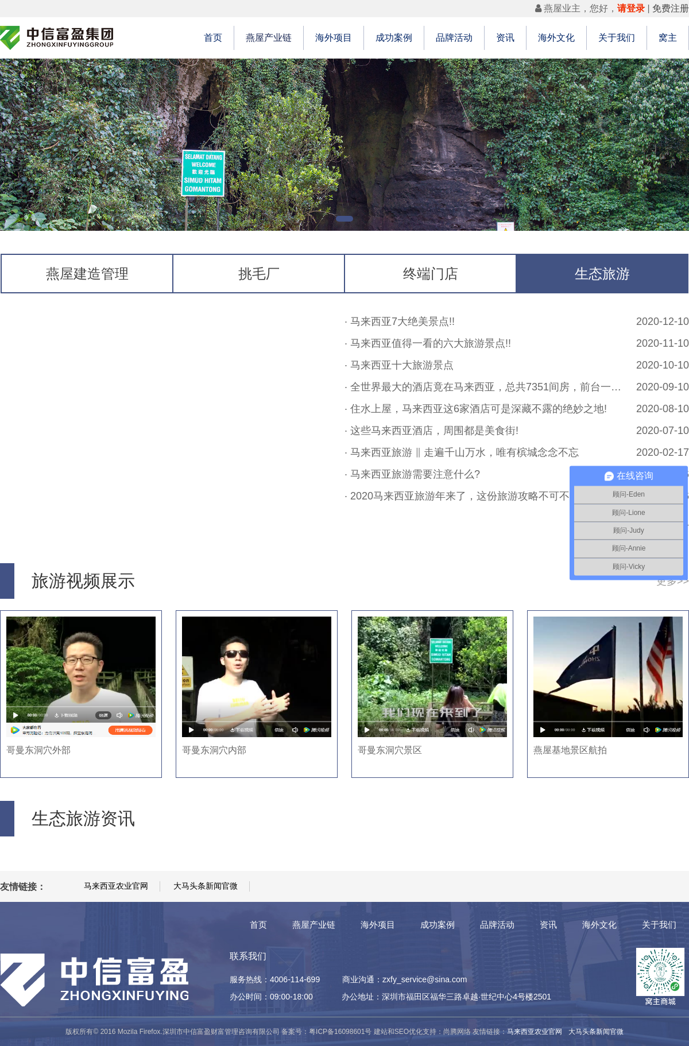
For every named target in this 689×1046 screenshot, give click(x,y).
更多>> (672, 581)
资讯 (505, 37)
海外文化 (556, 37)
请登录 (631, 8)
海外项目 (333, 37)
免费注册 (670, 8)
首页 (213, 37)
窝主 (668, 37)
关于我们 (616, 37)
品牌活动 (454, 37)
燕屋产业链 (269, 37)
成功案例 (394, 37)
